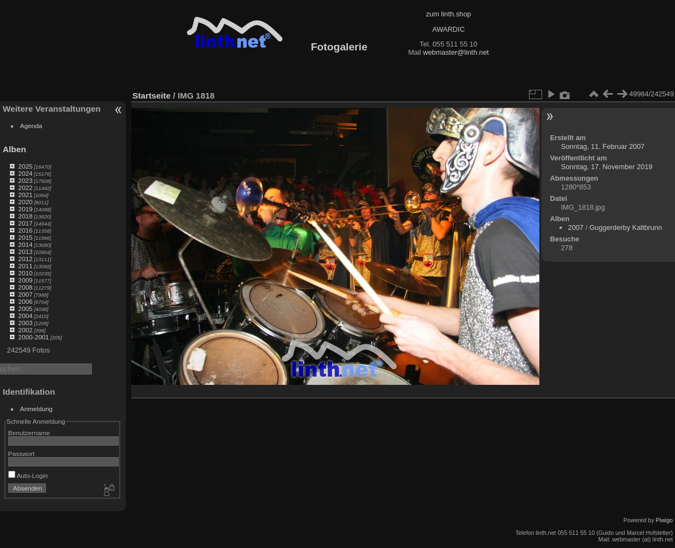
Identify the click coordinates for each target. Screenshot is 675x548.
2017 (25, 223)
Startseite (151, 95)
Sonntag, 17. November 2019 (606, 167)
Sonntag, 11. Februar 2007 (602, 146)
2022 (25, 187)
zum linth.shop (449, 14)
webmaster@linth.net (455, 52)
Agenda (31, 125)
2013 (25, 251)
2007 (25, 294)
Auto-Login (28, 475)
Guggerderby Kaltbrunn (625, 227)
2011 (25, 265)
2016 (25, 230)
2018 (25, 216)
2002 (25, 329)
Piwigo (664, 520)
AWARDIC (448, 29)
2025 (25, 166)
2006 (25, 301)
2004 (25, 315)
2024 (25, 173)
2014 (25, 244)
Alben (14, 149)
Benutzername (29, 432)
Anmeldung (36, 408)
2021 (25, 194)
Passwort (21, 453)
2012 (25, 258)
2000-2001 (33, 337)
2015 (25, 237)
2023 (25, 180)
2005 (25, 308)
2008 (25, 287)
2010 (25, 272)
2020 (25, 201)
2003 (25, 322)
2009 (25, 280)
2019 (25, 208)
